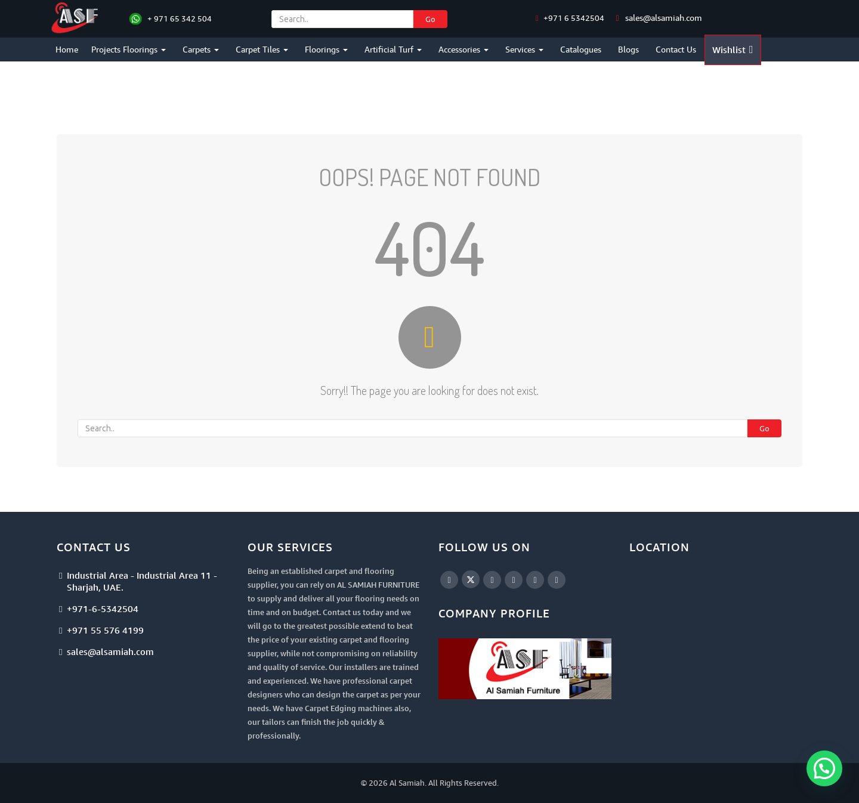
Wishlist (732, 49)
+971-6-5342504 (102, 608)
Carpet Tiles (262, 49)
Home (66, 49)
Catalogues (580, 49)
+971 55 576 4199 (105, 630)
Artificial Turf (393, 49)
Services (524, 49)
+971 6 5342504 (573, 18)
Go (430, 19)
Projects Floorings (128, 49)
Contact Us (676, 49)
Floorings (326, 49)
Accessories (463, 49)
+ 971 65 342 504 (179, 18)
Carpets (201, 49)
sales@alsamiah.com (663, 18)
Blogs (628, 49)
